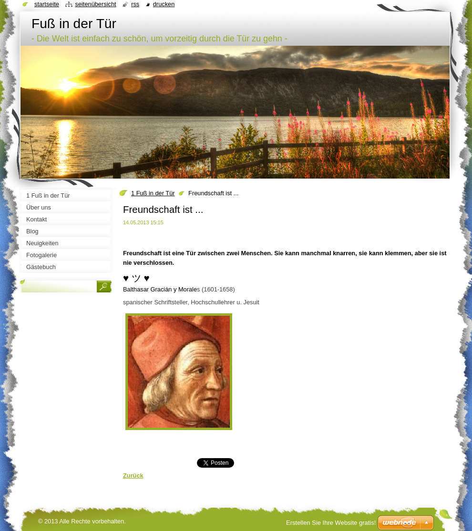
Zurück (133, 475)
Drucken (164, 4)
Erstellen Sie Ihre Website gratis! (331, 522)
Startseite (46, 4)
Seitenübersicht (95, 4)
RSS (135, 4)
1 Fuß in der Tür (153, 193)
